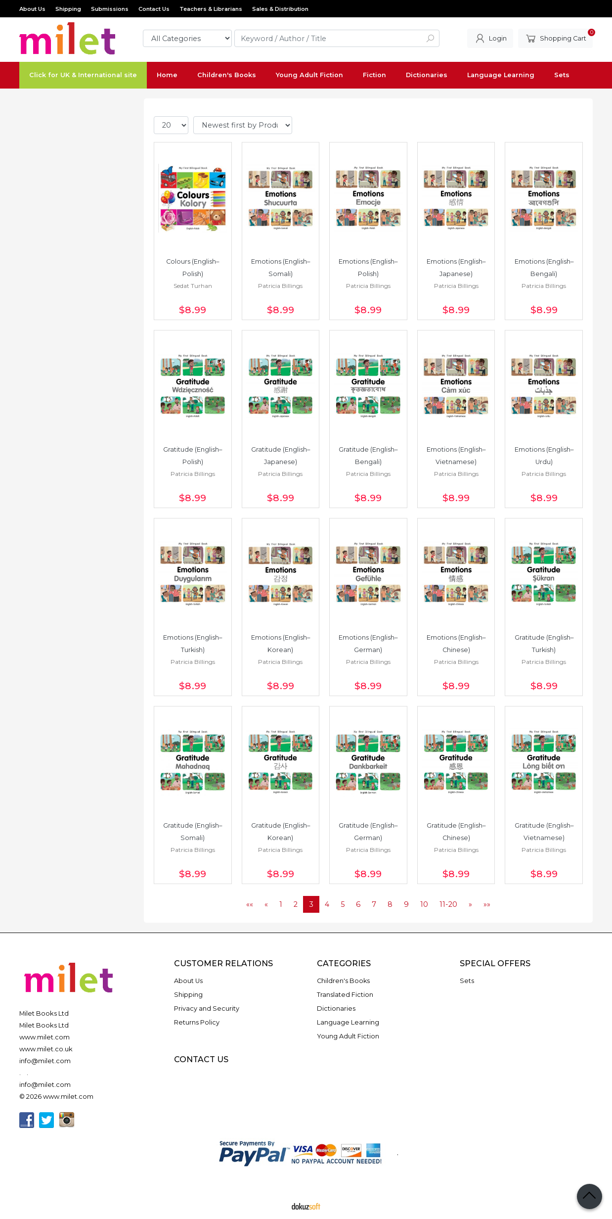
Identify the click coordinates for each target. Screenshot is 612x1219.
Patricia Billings (280, 285)
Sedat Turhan (193, 285)
